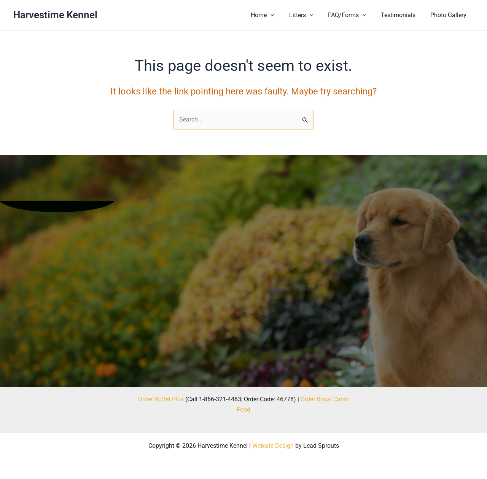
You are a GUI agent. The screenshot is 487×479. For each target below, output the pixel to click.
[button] (282, 15)
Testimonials (402, 15)
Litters (310, 15)
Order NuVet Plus (161, 399)
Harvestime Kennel (55, 15)
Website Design (273, 445)
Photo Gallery (449, 15)
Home (274, 15)
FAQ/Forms (353, 15)
